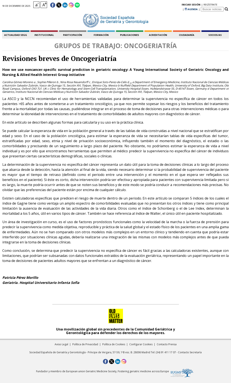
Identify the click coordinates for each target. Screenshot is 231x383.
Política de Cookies (113, 344)
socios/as (215, 34)
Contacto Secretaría (190, 352)
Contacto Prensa (167, 344)
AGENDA (191, 5)
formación (101, 34)
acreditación (158, 34)
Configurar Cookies (141, 344)
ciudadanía (186, 34)
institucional (44, 34)
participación (72, 34)
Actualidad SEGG (15, 34)
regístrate (175, 5)
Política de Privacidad (85, 344)
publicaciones (129, 34)
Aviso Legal (61, 344)
